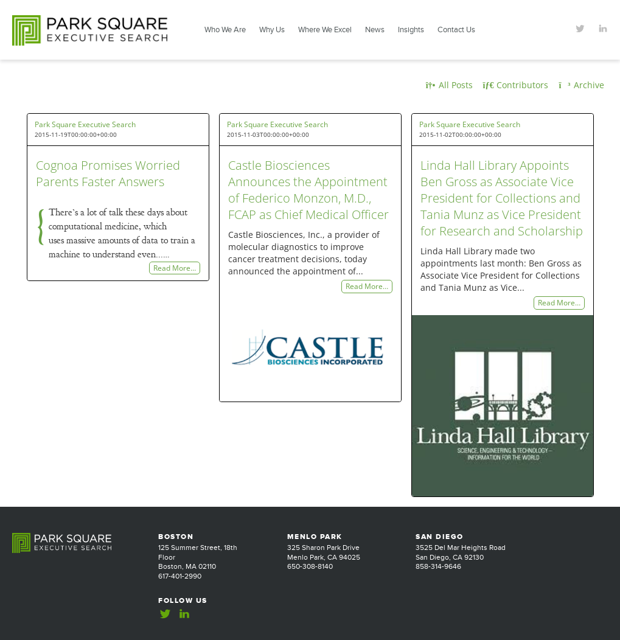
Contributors (516, 85)
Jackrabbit (591, 618)
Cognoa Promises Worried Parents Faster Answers (108, 173)
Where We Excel (325, 30)
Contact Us (456, 30)
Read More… (174, 268)
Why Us (272, 30)
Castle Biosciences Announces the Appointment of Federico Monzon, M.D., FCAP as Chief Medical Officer (308, 190)
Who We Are (225, 30)
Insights (411, 30)
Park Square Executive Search (85, 124)
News (375, 30)
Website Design (536, 618)
